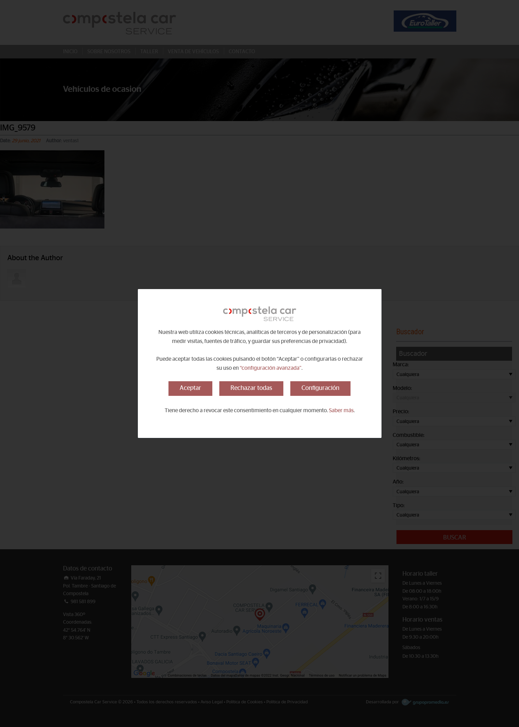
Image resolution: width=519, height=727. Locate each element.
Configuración (320, 388)
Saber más (341, 410)
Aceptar (190, 388)
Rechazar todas (251, 388)
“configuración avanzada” (270, 368)
